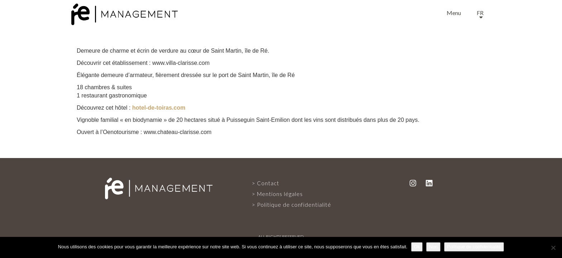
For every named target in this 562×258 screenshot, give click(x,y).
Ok (417, 246)
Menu (454, 12)
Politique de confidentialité (294, 204)
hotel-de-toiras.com (158, 108)
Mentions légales (280, 194)
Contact (268, 183)
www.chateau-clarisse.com (177, 132)
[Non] (553, 247)
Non (433, 246)
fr (480, 12)
